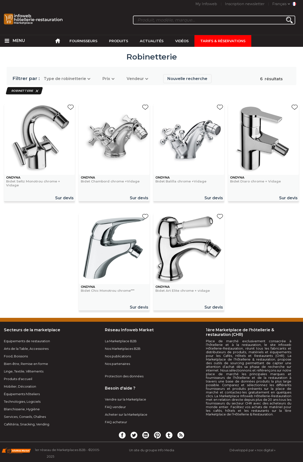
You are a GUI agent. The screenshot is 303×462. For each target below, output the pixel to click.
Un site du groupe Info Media (151, 450)
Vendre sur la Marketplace (125, 399)
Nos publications (118, 356)
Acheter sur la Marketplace (126, 414)
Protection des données (124, 376)
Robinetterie (22, 90)
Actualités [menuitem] (151, 41)
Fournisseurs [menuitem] (83, 41)
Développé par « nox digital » (252, 450)
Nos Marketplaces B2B (123, 349)
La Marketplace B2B (121, 341)
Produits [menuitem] (118, 41)
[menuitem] (7, 41)
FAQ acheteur (116, 422)
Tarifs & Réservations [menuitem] (222, 41)
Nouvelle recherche (187, 78)
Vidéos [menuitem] (182, 41)
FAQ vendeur (115, 407)
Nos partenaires (117, 364)
